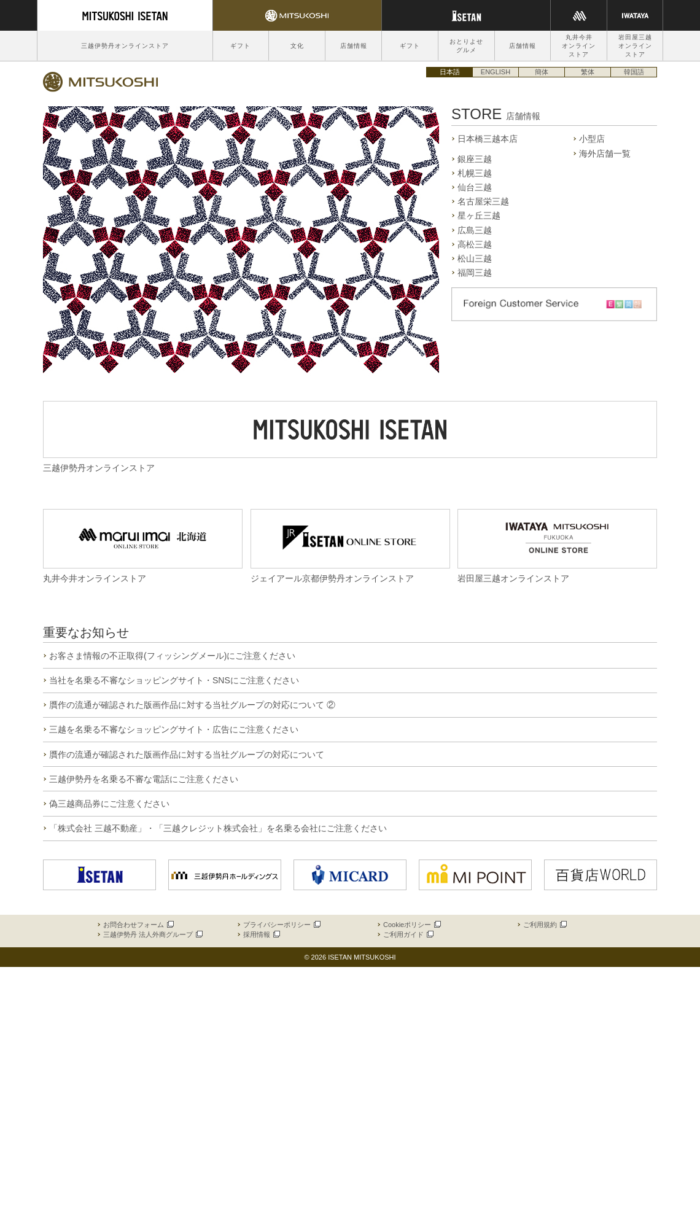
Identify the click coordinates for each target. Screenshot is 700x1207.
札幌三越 (474, 173)
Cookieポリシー (411, 924)
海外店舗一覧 (605, 153)
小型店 (592, 139)
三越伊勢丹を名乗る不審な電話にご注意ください (143, 779)
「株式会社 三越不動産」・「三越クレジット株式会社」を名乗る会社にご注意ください (218, 828)
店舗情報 (353, 45)
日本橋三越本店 (487, 139)
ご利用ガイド (407, 934)
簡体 (541, 72)
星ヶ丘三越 (478, 215)
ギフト (240, 45)
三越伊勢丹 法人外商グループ (152, 934)
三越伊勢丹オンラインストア (125, 45)
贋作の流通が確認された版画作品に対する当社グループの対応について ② (192, 705)
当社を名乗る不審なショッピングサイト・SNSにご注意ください (174, 680)
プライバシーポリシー (281, 924)
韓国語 (634, 72)
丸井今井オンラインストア (579, 46)
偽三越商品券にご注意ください (109, 804)
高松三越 (474, 244)
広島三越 (474, 230)
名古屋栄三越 (483, 201)
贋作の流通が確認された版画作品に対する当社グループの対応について (186, 754)
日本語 (450, 72)
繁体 (587, 72)
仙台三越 (474, 187)
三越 (100, 81)
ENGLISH (495, 72)
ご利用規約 (544, 924)
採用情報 (261, 934)
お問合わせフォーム (138, 924)
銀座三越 (474, 159)
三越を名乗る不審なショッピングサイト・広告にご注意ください (173, 729)
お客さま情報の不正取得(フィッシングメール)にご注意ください (172, 656)
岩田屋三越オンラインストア (635, 46)
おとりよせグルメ (466, 45)
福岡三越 (474, 272)
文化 (297, 45)
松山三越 (474, 258)
